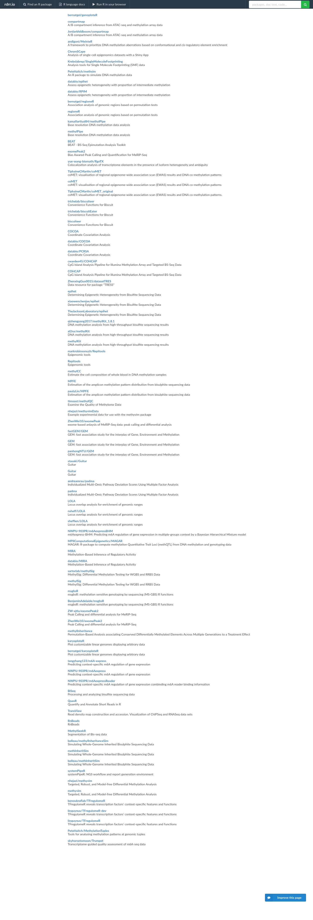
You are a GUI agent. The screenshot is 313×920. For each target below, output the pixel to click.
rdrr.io (9, 4)
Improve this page (283, 898)
